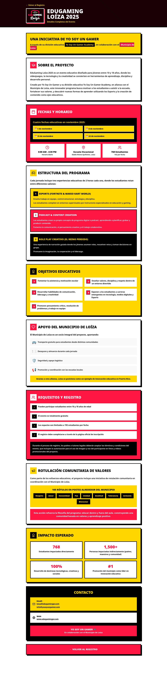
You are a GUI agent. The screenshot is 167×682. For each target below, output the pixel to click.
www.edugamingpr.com (48, 619)
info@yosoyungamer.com (48, 607)
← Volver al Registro (35, 5)
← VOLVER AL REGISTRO (83, 649)
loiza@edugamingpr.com (48, 604)
